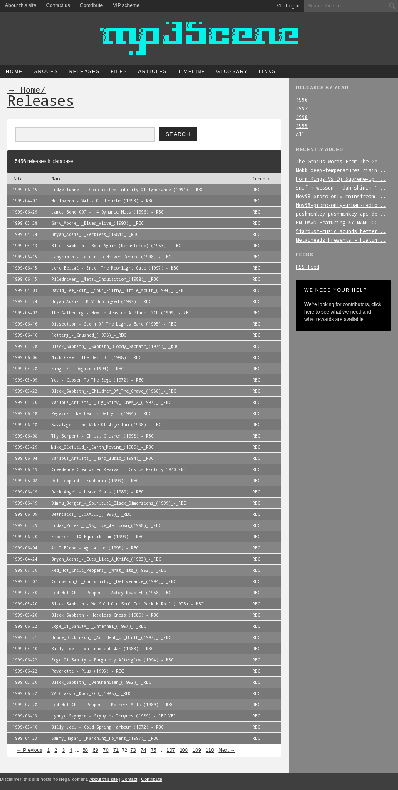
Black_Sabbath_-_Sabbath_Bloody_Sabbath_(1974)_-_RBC (114, 346)
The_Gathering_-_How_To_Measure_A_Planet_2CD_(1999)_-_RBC (121, 313)
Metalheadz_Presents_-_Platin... (341, 239)
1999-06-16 (24, 324)
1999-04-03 (24, 290)
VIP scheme (126, 5)
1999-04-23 (24, 738)
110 (210, 750)
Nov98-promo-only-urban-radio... (341, 205)
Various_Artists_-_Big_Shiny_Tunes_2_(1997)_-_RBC (111, 402)
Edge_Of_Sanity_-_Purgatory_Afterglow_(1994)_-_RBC (112, 660)
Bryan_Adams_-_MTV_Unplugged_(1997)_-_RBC (101, 301)
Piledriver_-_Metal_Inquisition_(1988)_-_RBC (104, 279)
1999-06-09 (24, 514)
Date (17, 179)
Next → (226, 750)
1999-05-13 (24, 245)
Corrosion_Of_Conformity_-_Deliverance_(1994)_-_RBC (113, 581)
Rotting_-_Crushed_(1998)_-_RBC (88, 335)
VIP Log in (288, 6)
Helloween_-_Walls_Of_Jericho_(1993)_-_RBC (102, 201)
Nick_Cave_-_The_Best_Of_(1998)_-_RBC (96, 357)
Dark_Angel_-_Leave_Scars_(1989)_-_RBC (97, 492)
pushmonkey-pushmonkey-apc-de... (341, 213)
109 (197, 750)
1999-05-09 (24, 380)
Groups (46, 71)
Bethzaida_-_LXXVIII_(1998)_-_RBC (91, 514)
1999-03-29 (24, 447)
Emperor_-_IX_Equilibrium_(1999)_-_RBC (97, 537)
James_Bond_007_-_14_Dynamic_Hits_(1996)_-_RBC (107, 212)
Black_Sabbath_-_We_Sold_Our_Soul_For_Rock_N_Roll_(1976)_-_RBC (127, 604)
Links (267, 71)
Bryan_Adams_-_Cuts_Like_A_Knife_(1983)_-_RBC (106, 559)
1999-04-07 (24, 201)
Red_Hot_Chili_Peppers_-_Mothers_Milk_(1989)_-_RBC (112, 704)
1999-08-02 (24, 313)
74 (143, 750)
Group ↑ (260, 179)
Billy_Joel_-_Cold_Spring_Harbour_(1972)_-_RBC (107, 727)
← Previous (29, 750)
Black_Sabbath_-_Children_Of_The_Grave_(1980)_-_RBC (113, 391)
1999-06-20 (24, 537)
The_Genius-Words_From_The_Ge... (341, 161)
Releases (84, 71)
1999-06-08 (24, 436)
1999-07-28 (24, 704)
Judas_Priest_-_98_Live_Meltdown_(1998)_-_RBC (106, 525)
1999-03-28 (24, 223)
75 (153, 750)
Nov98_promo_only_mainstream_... (341, 196)
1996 (302, 99)
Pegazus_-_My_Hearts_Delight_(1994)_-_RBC (101, 413)
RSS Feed (307, 266)
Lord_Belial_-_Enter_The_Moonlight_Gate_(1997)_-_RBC (114, 268)
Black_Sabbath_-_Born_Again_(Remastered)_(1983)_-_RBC (116, 245)
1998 (302, 117)
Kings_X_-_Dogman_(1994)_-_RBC (87, 369)
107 (171, 750)
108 (184, 750)
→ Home (24, 89)
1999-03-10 (24, 648)
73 (133, 750)
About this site (20, 5)
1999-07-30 (24, 570)
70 (105, 750)
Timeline (192, 71)
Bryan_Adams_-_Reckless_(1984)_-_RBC (94, 234)
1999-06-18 (24, 413)
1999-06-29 (24, 212)
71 (116, 750)
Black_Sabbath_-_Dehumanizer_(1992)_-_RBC (101, 682)
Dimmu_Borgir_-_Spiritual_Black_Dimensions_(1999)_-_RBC (118, 503)
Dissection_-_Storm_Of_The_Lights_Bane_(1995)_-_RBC (113, 324)
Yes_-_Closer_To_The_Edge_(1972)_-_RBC (97, 380)
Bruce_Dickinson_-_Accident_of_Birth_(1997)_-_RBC (111, 637)
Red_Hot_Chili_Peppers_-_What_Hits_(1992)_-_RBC (108, 570)
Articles (152, 71)
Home (14, 71)
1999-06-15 (24, 189)
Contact (129, 779)
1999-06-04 (24, 458)
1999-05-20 (24, 402)
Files (119, 71)
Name (56, 179)
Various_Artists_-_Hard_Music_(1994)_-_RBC (102, 458)
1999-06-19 (24, 469)
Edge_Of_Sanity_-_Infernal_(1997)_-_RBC (98, 626)
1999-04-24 (24, 234)
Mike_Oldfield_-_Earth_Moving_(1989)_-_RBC (102, 447)
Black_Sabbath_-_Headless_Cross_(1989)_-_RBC (104, 615)
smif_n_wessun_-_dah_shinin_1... (341, 187)
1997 (302, 108)
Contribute (91, 5)
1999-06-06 (24, 357)
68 (85, 750)
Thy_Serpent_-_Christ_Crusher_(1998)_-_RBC (102, 436)
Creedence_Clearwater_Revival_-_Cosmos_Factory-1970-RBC (118, 469)
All (300, 134)
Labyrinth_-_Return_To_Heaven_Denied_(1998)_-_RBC (111, 257)
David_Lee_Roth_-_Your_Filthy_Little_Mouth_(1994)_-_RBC (118, 290)
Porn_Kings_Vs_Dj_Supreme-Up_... (341, 178)
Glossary (232, 71)
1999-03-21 (24, 637)
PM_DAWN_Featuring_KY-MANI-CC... (341, 222)
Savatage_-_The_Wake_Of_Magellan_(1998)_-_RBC (106, 425)
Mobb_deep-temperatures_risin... (341, 170)
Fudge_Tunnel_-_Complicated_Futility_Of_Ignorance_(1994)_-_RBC (127, 189)
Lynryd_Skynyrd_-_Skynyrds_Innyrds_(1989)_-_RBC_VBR (113, 716)
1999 (302, 125)
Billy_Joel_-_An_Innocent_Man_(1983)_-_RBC (102, 648)
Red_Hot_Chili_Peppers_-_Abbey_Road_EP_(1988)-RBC (111, 593)
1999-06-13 (24, 716)
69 (95, 750)
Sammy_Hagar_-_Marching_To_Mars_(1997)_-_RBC (104, 738)
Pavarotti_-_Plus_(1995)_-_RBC (87, 671)
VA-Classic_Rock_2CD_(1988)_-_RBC (91, 693)
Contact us (58, 5)
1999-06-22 (24, 626)
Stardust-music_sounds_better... (341, 231)
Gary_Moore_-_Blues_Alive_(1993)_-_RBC (97, 223)
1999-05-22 (24, 391)
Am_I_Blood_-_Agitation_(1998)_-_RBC (94, 548)
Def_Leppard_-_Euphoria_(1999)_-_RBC (94, 481)
